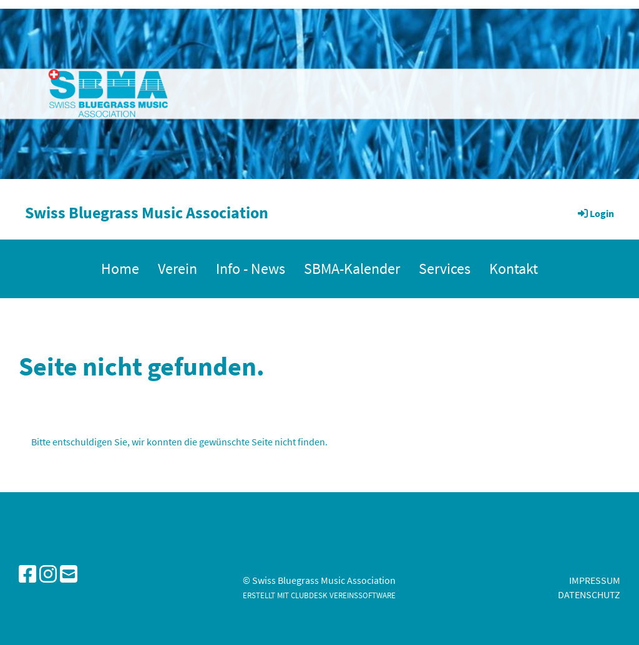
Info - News (250, 268)
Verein (177, 268)
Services (445, 268)
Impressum (594, 580)
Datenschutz (589, 594)
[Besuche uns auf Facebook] (27, 574)
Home (120, 268)
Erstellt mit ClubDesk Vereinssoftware (319, 595)
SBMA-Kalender (352, 268)
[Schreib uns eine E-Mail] (68, 574)
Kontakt (513, 268)
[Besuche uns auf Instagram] (48, 574)
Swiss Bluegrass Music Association (146, 212)
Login (595, 213)
